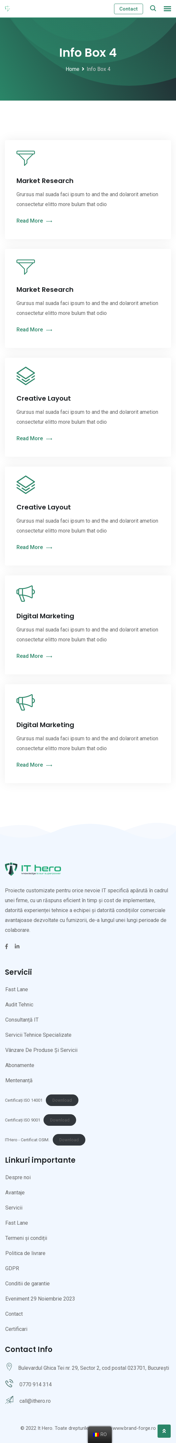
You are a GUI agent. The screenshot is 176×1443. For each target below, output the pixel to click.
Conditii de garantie (27, 1283)
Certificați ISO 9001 (22, 1120)
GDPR (12, 1268)
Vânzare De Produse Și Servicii (41, 1050)
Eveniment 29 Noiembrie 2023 (40, 1299)
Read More (34, 221)
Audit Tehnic (19, 1004)
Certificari (16, 1329)
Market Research (44, 180)
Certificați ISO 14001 (24, 1100)
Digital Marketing (45, 616)
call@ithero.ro (35, 1401)
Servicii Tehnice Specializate (38, 1035)
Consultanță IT (22, 1020)
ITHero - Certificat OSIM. (27, 1139)
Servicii (13, 1208)
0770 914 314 (35, 1384)
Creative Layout (43, 398)
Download (62, 1100)
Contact (128, 9)
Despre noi (18, 1177)
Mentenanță (19, 1080)
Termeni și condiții (26, 1238)
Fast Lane (16, 989)
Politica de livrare (25, 1253)
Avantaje (15, 1192)
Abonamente (19, 1065)
